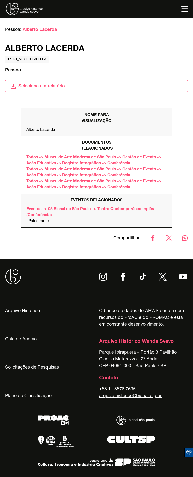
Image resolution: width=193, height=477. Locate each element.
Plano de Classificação (28, 396)
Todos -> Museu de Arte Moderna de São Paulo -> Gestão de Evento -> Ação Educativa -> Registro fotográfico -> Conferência (93, 161)
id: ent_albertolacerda (26, 59)
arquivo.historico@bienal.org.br (130, 396)
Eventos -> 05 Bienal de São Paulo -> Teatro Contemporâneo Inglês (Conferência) (90, 212)
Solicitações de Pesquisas (32, 367)
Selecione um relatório (37, 86)
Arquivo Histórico (22, 311)
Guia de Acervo (21, 339)
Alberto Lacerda (40, 30)
